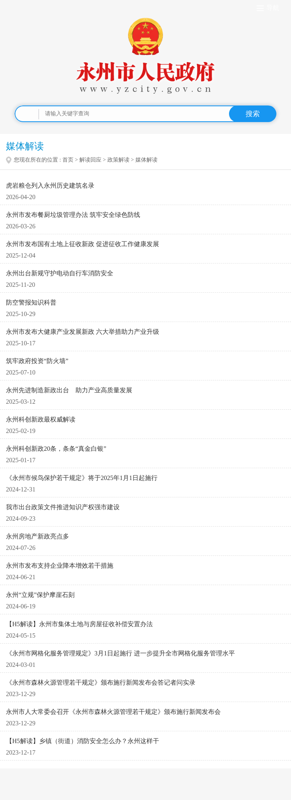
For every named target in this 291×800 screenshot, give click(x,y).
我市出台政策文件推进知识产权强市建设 (63, 507)
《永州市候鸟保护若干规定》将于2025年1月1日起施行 (82, 477)
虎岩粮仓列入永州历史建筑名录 (50, 185)
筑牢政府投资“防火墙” (37, 361)
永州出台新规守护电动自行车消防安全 (59, 273)
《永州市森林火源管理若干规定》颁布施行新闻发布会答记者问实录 (100, 682)
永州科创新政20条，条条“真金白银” (56, 448)
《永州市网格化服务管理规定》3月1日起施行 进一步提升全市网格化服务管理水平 (120, 653)
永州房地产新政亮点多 (37, 536)
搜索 (253, 114)
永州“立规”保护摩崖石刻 (40, 594)
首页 (67, 160)
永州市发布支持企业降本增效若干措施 (59, 565)
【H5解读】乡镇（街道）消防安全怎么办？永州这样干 (82, 741)
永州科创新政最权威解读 (40, 419)
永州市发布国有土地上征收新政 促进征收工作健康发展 (82, 244)
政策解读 (118, 160)
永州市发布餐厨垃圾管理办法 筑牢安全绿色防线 (73, 214)
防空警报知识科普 (31, 302)
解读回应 (90, 160)
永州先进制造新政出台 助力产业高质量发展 (69, 390)
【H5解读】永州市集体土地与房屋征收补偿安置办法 (79, 624)
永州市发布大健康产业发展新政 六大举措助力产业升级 (82, 331)
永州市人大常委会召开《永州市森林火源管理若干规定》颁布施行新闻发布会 (113, 711)
